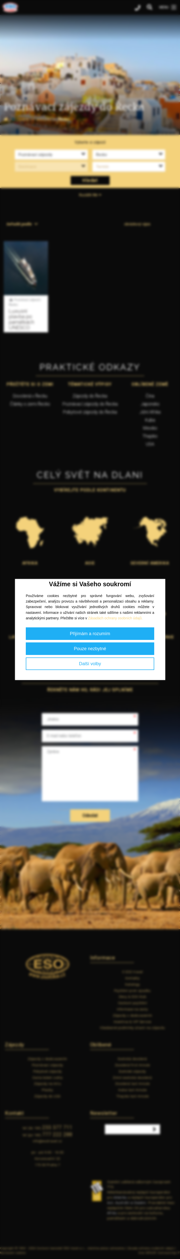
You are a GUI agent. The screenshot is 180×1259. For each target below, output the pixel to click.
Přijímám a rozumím (90, 633)
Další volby (90, 663)
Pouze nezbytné (90, 648)
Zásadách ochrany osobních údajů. (115, 618)
